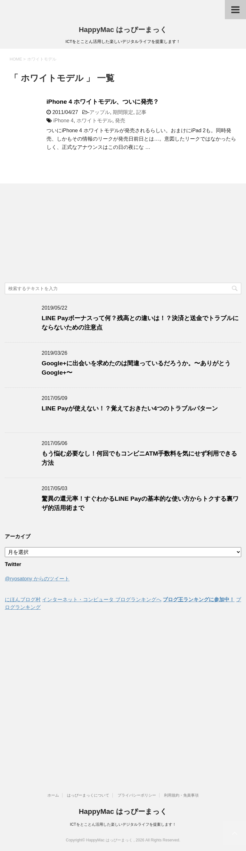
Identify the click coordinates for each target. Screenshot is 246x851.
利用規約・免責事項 (181, 795)
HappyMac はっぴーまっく (123, 30)
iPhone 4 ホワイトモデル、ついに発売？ (102, 101)
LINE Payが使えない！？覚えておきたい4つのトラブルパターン (130, 408)
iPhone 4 (63, 120)
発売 (120, 120)
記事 (141, 112)
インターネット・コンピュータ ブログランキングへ (101, 599)
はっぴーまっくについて (88, 795)
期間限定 (123, 112)
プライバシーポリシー (137, 795)
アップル (99, 112)
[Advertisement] (123, 235)
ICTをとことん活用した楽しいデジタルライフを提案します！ (123, 824)
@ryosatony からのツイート (37, 578)
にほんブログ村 (23, 599)
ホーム (53, 795)
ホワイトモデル (94, 120)
